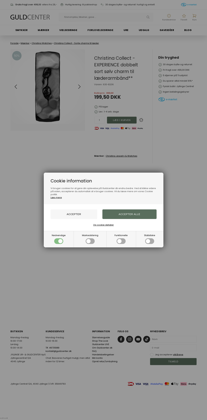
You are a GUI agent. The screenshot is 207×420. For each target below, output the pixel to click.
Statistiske (149, 239)
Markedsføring (90, 239)
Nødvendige (59, 239)
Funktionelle (121, 239)
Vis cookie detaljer (103, 225)
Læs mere (56, 197)
